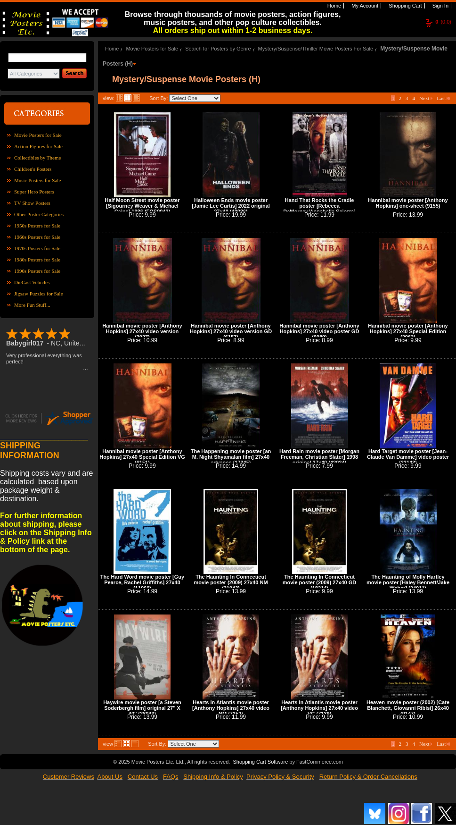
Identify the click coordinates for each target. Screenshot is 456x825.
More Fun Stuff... (32, 305)
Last (443, 98)
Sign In (439, 5)
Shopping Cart (404, 5)
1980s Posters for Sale (37, 259)
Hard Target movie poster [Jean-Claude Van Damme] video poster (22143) (408, 456)
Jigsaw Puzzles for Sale (38, 293)
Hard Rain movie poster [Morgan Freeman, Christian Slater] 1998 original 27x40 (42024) (319, 456)
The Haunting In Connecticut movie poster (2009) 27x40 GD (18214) (320, 582)
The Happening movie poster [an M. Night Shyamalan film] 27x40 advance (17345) (231, 456)
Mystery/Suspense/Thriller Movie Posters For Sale (316, 48)
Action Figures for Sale (38, 146)
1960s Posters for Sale (37, 237)
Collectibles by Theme (37, 157)
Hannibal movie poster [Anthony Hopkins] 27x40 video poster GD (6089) (319, 331)
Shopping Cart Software (260, 762)
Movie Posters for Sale (38, 135)
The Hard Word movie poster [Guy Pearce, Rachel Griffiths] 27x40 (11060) (142, 582)
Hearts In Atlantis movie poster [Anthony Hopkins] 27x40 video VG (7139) (319, 707)
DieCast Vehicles (31, 282)
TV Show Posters (32, 203)
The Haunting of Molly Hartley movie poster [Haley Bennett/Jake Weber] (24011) (407, 582)
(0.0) (443, 22)
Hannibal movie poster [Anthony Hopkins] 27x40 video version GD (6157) (231, 331)
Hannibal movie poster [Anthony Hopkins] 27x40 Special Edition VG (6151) (142, 456)
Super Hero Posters (34, 191)
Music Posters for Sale (37, 180)
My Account (364, 5)
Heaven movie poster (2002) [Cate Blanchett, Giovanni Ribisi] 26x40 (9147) (407, 707)
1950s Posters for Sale (37, 225)
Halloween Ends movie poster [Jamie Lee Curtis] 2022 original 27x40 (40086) (231, 205)
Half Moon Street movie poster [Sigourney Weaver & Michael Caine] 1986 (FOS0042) (142, 205)
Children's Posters (32, 169)
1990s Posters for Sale (37, 271)
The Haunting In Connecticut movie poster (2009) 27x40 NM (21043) (231, 582)
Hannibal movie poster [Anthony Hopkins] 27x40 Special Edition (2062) (408, 331)
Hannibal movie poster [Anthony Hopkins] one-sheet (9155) (408, 203)
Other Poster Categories (39, 214)
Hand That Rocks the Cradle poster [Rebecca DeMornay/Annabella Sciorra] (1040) (319, 208)
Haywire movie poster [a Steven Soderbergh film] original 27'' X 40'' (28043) (142, 707)
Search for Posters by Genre (218, 48)
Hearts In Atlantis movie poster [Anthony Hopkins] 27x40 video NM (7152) (230, 707)
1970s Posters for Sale (37, 248)
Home (333, 5)
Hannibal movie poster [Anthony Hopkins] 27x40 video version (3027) (142, 331)
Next (425, 98)
